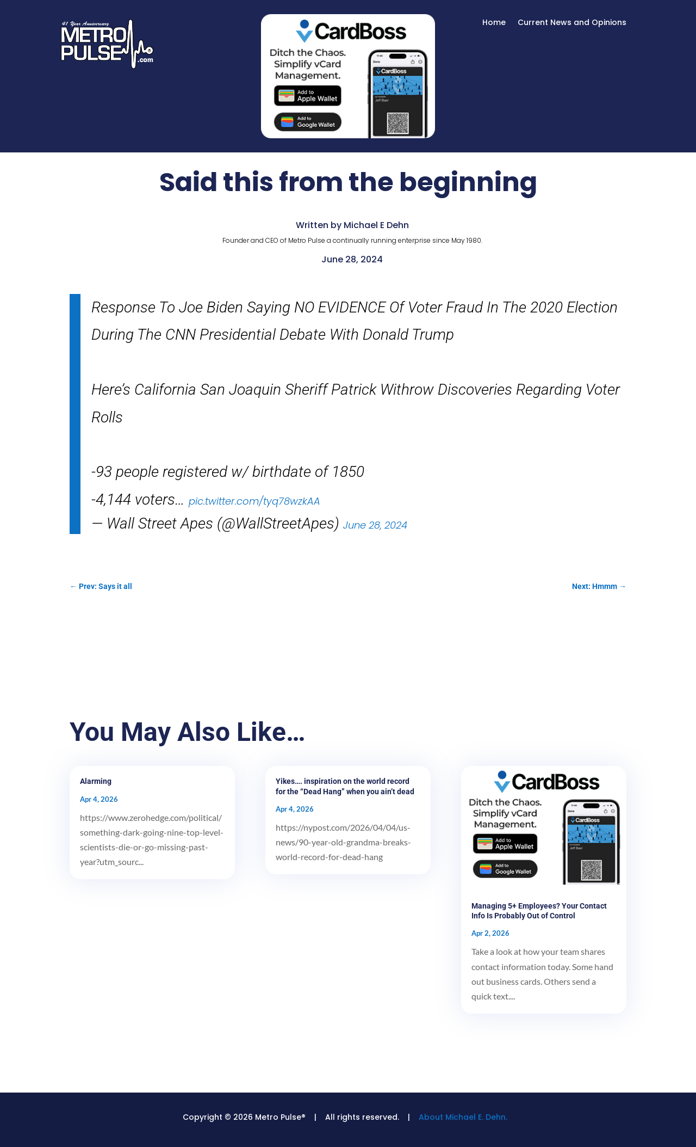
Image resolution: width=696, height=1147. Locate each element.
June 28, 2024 (375, 525)
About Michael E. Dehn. (463, 1117)
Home (494, 23)
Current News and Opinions (572, 23)
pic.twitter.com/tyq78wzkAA (254, 501)
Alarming (95, 781)
